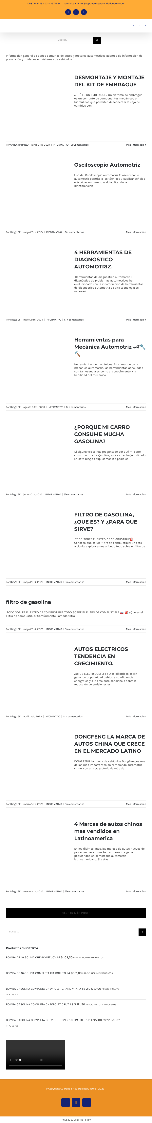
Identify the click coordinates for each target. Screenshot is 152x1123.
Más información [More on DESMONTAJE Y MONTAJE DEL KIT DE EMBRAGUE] (136, 144)
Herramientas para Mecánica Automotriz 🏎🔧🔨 (110, 347)
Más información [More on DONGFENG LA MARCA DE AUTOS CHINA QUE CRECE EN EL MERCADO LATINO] (136, 803)
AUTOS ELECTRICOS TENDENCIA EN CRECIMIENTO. (101, 656)
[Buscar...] (72, 39)
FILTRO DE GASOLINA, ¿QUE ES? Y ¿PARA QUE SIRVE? (105, 521)
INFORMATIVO (60, 144)
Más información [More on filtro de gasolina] (136, 629)
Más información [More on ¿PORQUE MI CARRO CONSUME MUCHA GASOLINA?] (136, 494)
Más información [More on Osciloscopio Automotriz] (136, 232)
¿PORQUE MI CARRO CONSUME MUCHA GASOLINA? (102, 434)
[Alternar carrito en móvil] (133, 27)
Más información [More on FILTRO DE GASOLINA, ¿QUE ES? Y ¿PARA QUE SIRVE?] (136, 581)
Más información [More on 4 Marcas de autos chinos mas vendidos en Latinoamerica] (136, 891)
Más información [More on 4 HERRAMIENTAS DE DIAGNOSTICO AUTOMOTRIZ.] (136, 319)
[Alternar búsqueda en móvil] (139, 27)
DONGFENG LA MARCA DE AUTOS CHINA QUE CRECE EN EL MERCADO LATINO (109, 744)
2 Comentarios (80, 144)
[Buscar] (97, 40)
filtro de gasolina (28, 602)
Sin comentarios (74, 232)
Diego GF (15, 232)
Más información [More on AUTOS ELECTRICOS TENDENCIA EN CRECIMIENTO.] (136, 716)
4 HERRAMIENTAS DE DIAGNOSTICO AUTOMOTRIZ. (103, 259)
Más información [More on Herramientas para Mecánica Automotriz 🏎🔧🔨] (136, 407)
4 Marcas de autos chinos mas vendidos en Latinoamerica (108, 831)
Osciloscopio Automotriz (107, 165)
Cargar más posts (76, 913)
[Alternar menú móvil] (145, 27)
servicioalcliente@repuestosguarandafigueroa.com (94, 3)
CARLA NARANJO (19, 144)
